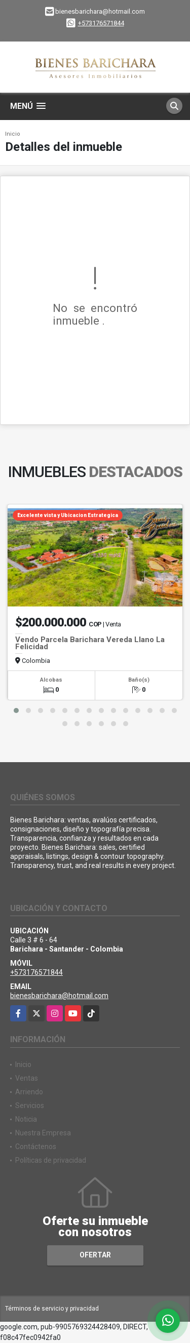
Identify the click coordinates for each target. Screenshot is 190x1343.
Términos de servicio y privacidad (52, 1308)
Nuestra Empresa (43, 1133)
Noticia (26, 1119)
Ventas (26, 1078)
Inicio (12, 134)
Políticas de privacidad (50, 1160)
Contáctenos (35, 1146)
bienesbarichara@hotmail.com (59, 996)
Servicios (29, 1105)
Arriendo (29, 1092)
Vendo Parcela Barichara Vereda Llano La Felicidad (90, 643)
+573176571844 (101, 23)
